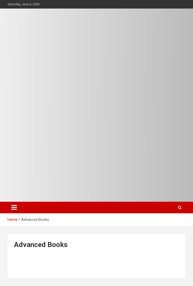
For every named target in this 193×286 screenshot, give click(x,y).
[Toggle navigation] (14, 207)
